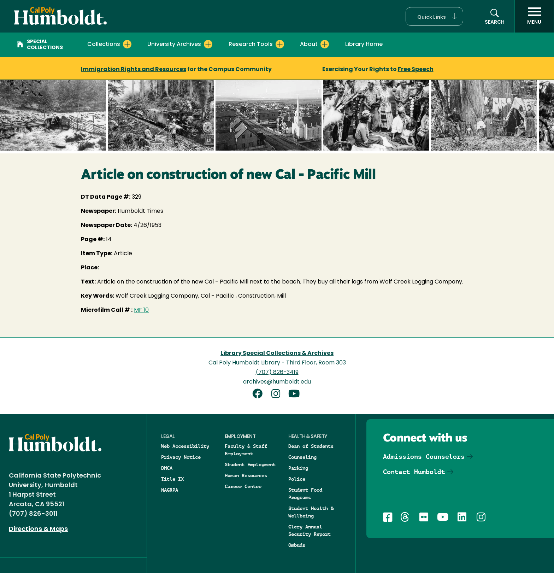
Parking (298, 468)
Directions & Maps (38, 529)
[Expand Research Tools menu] (280, 44)
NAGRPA (169, 490)
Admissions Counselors (424, 456)
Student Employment (250, 464)
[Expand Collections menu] (127, 44)
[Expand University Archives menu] (208, 44)
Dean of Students (311, 446)
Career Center (243, 486)
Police (296, 479)
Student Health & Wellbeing (311, 512)
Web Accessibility (185, 446)
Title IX (172, 479)
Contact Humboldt (414, 471)
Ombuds (296, 545)
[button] (434, 16)
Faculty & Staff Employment (246, 449)
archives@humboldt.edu (277, 382)
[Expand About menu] (324, 44)
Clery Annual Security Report (309, 530)
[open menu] (534, 16)
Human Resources (246, 475)
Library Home (364, 44)
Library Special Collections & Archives (277, 353)
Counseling (302, 457)
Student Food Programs (305, 493)
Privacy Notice (181, 457)
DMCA (166, 468)
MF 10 (141, 310)
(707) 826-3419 (277, 372)
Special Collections (40, 45)
